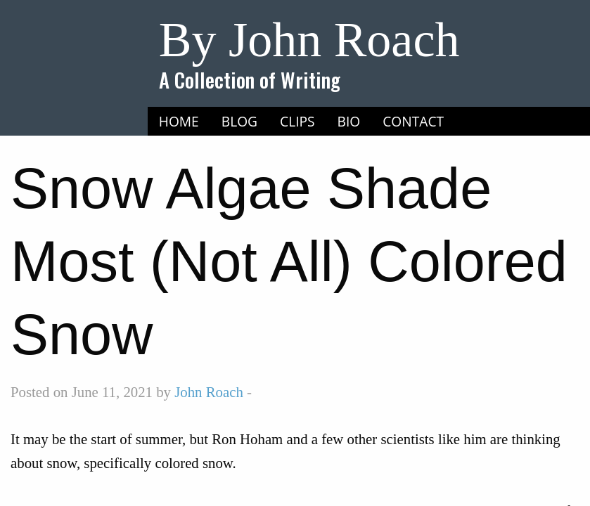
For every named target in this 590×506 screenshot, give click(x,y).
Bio (349, 121)
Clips (297, 121)
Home (179, 121)
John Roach (208, 392)
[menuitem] (179, 121)
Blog (239, 121)
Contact (413, 121)
